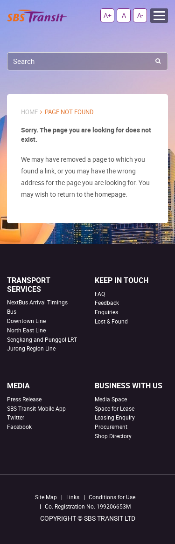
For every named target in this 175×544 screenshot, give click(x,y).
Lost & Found (111, 321)
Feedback (107, 302)
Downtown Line (26, 320)
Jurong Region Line (31, 348)
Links (72, 497)
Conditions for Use (112, 497)
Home (29, 112)
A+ (108, 15)
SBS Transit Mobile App (36, 408)
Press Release (24, 399)
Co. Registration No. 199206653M (88, 506)
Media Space (111, 399)
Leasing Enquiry (115, 417)
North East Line (26, 330)
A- (140, 15)
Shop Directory (113, 436)
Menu (159, 15)
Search (158, 61)
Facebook (19, 426)
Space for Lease (114, 408)
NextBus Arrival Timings (37, 302)
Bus (11, 311)
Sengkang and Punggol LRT (42, 339)
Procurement (111, 426)
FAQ (100, 293)
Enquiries (106, 312)
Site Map (46, 497)
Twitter (15, 417)
